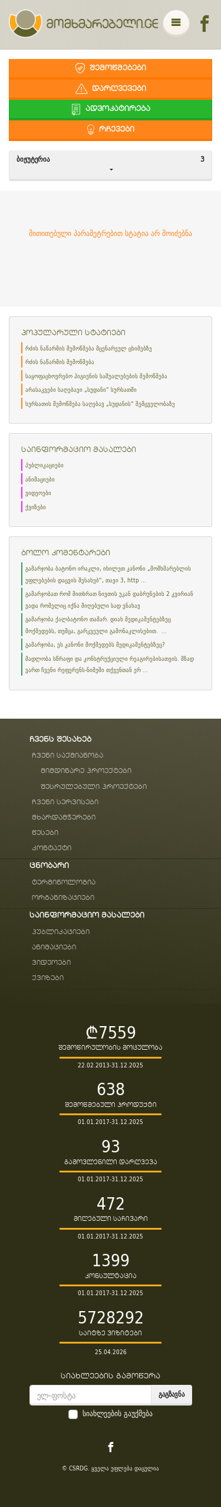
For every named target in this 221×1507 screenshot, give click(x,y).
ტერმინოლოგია (63, 882)
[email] (90, 1395)
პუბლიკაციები (44, 465)
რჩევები (110, 130)
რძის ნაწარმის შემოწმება (59, 362)
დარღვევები (110, 89)
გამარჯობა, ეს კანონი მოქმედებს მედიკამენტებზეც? (95, 645)
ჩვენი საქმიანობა (67, 755)
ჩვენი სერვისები (65, 802)
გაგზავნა (171, 1394)
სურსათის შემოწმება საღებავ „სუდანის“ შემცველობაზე (100, 404)
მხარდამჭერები (63, 817)
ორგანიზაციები (63, 897)
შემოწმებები (110, 68)
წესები (45, 833)
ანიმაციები (40, 479)
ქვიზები (35, 507)
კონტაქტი (51, 848)
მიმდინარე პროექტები (86, 771)
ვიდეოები (38, 493)
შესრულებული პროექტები (94, 786)
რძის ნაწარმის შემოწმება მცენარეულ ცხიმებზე (88, 348)
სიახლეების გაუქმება (118, 1414)
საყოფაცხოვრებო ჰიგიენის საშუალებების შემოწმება (96, 376)
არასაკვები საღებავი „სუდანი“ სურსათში (81, 390)
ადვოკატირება (110, 109)
